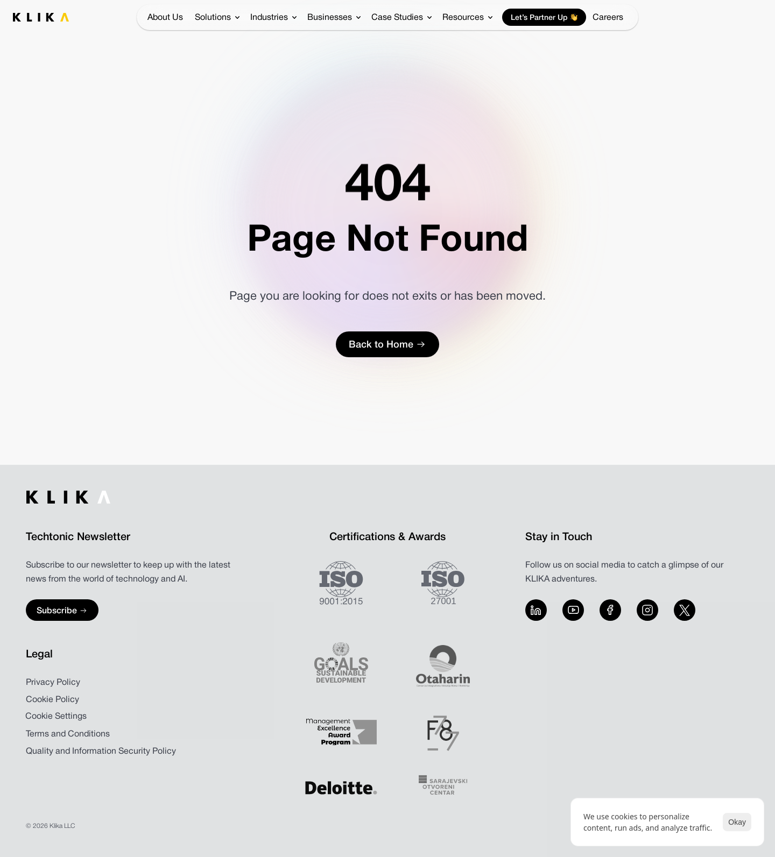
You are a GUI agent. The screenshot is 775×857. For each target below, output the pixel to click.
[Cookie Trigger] (56, 716)
